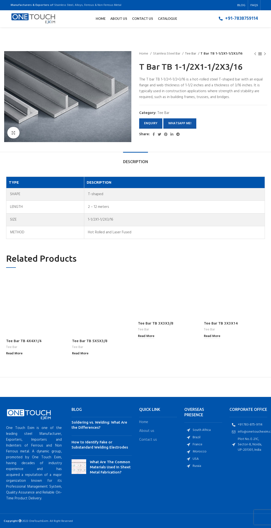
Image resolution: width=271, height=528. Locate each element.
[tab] (135, 159)
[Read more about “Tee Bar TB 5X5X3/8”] (80, 336)
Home (144, 53)
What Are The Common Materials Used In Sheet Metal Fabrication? (110, 449)
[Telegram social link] (178, 134)
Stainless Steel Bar (167, 53)
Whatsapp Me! (179, 123)
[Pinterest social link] (166, 134)
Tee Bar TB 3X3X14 (221, 323)
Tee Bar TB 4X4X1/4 (24, 323)
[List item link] (238, 19)
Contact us (148, 422)
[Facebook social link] (153, 134)
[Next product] (264, 53)
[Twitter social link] (159, 134)
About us (146, 413)
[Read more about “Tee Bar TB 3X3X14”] (212, 336)
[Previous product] (255, 53)
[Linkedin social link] (172, 134)
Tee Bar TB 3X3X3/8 (155, 323)
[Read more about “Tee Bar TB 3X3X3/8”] (146, 336)
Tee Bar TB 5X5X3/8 (89, 323)
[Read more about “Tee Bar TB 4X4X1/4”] (14, 336)
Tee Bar (191, 53)
